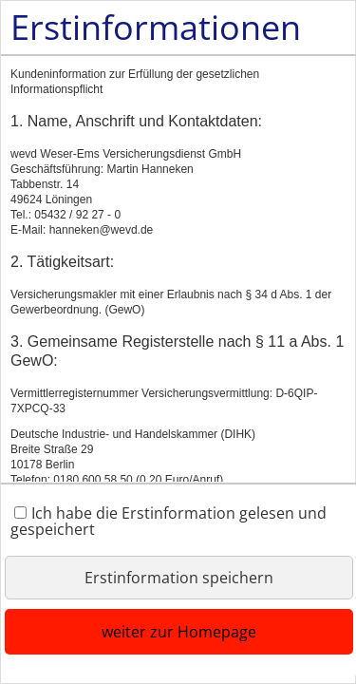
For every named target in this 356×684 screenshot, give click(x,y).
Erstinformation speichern (178, 577)
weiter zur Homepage (179, 631)
